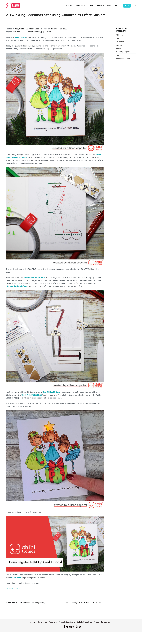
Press (96, 622)
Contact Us (105, 622)
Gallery (100, 5)
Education (80, 5)
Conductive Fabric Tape (34, 277)
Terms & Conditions (66, 622)
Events (119, 45)
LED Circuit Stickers (31, 32)
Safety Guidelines (84, 622)
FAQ (117, 5)
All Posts (119, 35)
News (118, 55)
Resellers (53, 622)
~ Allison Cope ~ (12, 589)
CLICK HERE (16, 578)
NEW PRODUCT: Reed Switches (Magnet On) (26, 602)
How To (69, 5)
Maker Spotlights (123, 52)
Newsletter (42, 622)
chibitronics (17, 32)
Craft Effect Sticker (52, 392)
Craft (91, 5)
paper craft (46, 32)
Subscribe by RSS (123, 59)
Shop (127, 5)
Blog (109, 5)
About (33, 622)
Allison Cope (34, 29)
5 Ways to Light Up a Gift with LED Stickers (84, 602)
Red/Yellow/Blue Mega (32, 395)
